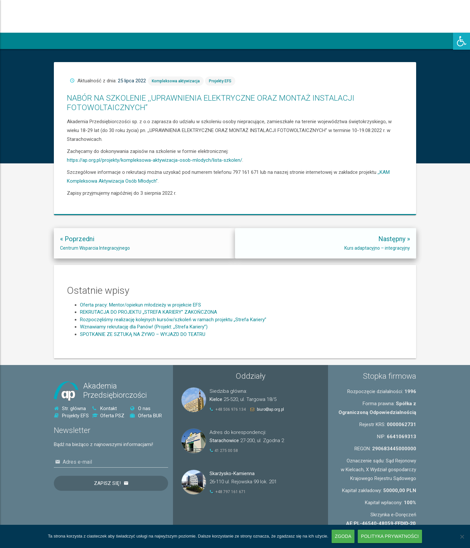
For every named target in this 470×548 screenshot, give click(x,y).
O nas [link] (140, 408)
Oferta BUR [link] (146, 416)
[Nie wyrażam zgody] (462, 536)
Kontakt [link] (104, 408)
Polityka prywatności (390, 536)
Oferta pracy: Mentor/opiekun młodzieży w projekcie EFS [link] (140, 332)
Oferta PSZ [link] (108, 416)
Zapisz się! (107, 483)
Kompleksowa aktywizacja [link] (261, 121)
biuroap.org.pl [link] (270, 409)
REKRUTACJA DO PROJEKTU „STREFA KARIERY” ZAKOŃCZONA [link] (148, 339)
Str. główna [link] (70, 408)
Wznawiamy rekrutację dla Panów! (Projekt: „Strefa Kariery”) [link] (144, 354)
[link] (461, 41)
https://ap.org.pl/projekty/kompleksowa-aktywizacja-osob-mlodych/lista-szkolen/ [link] (255, 145)
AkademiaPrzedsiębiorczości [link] (115, 390)
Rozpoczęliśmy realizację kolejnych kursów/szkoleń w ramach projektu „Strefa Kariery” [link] (173, 347)
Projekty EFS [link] (274, 121)
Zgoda (343, 536)
